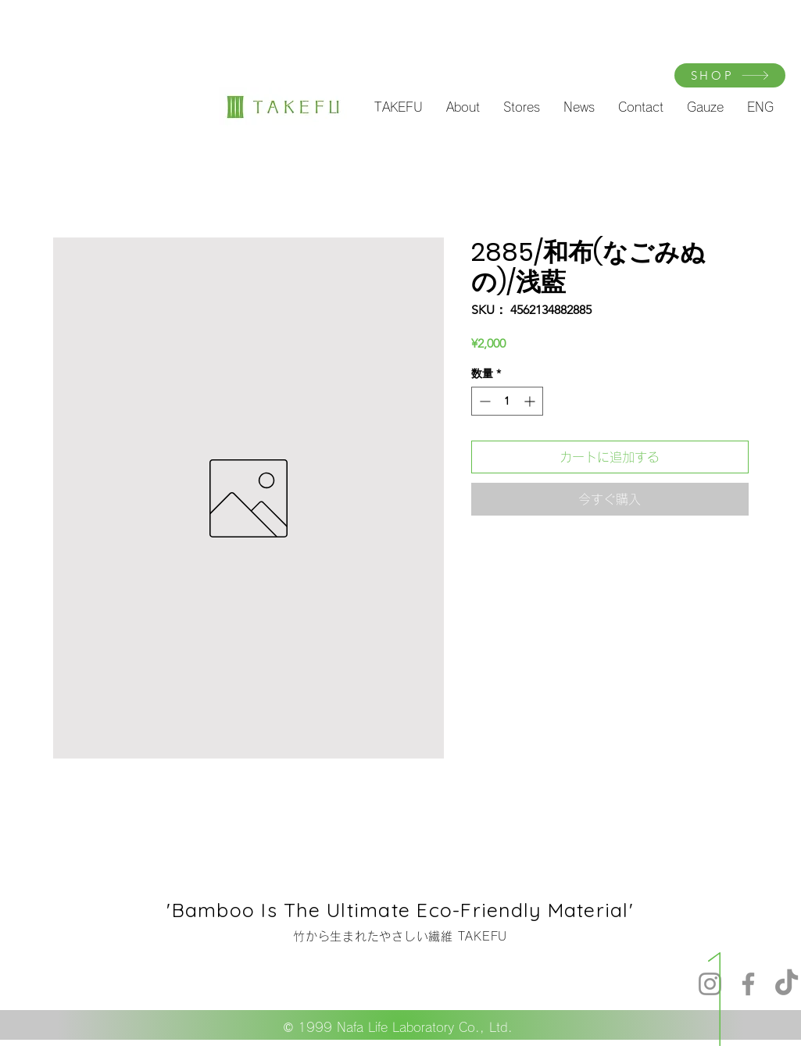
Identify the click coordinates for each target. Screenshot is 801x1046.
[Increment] (531, 401)
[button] (398, 107)
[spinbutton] (507, 401)
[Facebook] (748, 984)
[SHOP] (729, 75)
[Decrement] (483, 401)
